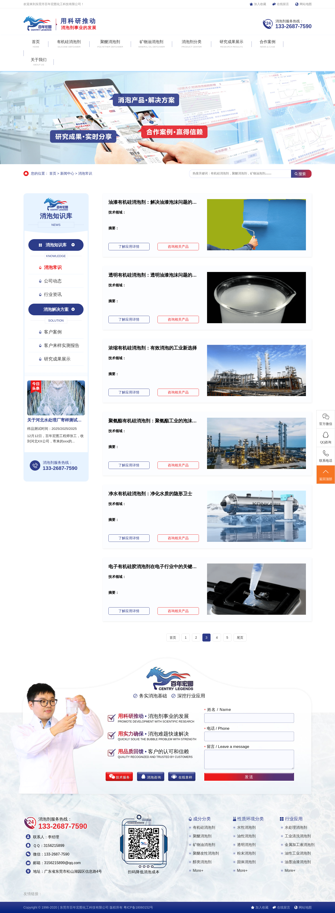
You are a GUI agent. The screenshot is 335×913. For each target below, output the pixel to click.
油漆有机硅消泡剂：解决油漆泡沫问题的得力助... (153, 202)
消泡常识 (85, 173)
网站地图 (306, 4)
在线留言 (283, 4)
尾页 (240, 637)
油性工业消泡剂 (298, 853)
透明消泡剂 (246, 845)
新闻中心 (67, 173)
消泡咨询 (154, 777)
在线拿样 (185, 777)
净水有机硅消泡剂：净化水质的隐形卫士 (150, 493)
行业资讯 (53, 294)
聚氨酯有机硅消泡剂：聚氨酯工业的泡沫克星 (153, 420)
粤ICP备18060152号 (138, 907)
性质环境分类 (250, 818)
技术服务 (123, 777)
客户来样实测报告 (61, 345)
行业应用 (294, 818)
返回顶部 (326, 475)
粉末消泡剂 (246, 853)
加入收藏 (260, 4)
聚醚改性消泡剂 (206, 853)
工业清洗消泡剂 (298, 836)
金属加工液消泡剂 (300, 845)
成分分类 (202, 818)
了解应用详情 (128, 246)
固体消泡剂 (246, 862)
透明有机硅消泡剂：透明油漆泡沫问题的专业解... (153, 275)
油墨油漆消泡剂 (298, 862)
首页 (52, 173)
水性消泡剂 (246, 827)
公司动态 (53, 280)
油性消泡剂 (246, 836)
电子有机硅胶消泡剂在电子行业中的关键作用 (153, 566)
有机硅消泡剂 (204, 827)
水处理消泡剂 (296, 827)
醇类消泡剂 (202, 862)
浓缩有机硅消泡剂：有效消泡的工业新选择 (152, 347)
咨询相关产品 (178, 246)
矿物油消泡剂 (204, 845)
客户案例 (53, 331)
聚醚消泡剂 (202, 836)
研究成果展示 (57, 358)
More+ (198, 870)
